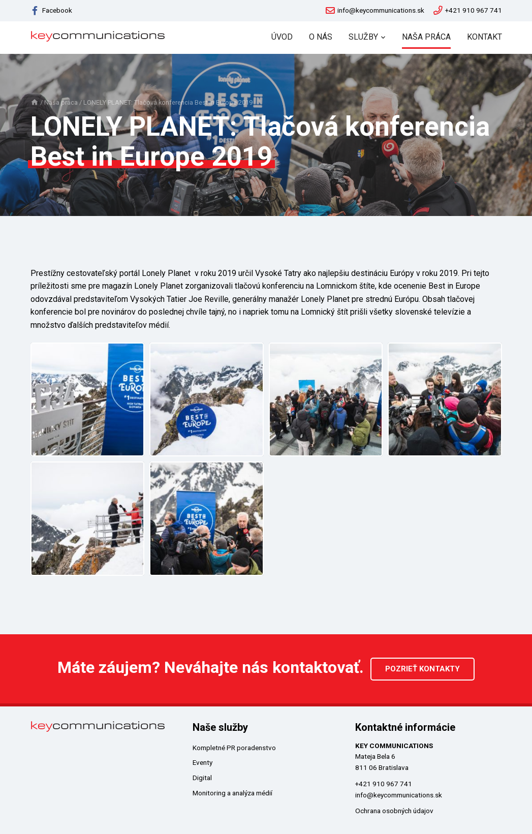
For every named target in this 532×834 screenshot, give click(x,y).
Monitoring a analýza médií (232, 792)
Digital (202, 777)
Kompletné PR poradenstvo (234, 747)
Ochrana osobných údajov (394, 810)
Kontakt (484, 37)
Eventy (202, 762)
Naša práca (426, 37)
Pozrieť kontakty (422, 668)
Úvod (282, 37)
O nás (320, 37)
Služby (363, 37)
